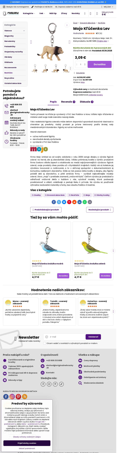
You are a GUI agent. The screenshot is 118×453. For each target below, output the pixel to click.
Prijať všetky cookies (27, 443)
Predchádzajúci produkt (46, 209)
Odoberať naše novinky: (29, 341)
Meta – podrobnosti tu (31, 424)
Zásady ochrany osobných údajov (27, 437)
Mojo (83, 82)
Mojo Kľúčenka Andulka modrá (47, 263)
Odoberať (93, 336)
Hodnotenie (78, 33)
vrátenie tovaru (95, 95)
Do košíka (99, 64)
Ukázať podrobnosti (27, 448)
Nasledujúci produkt (100, 209)
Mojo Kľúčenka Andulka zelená (89, 263)
